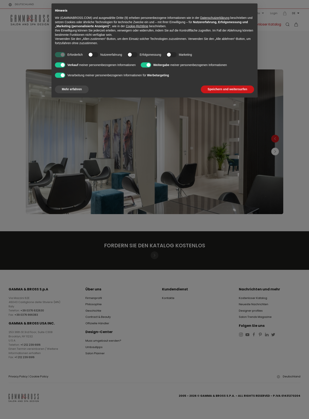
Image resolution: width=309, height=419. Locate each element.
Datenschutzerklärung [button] (214, 18)
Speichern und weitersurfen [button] (227, 89)
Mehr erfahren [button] (72, 89)
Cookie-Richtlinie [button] (137, 26)
